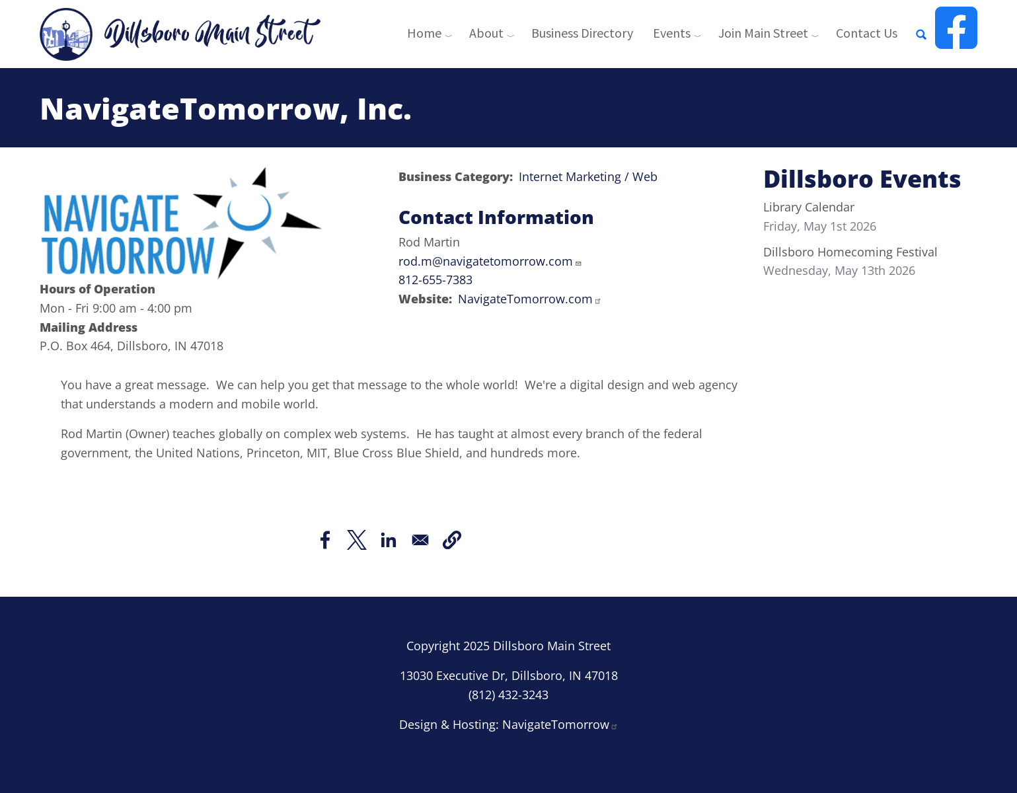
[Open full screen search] (921, 34)
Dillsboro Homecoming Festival (850, 252)
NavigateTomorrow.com (530, 299)
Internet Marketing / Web (588, 176)
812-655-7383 (435, 279)
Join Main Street (763, 32)
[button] (452, 540)
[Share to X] (357, 540)
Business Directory (582, 32)
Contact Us (866, 32)
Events (672, 32)
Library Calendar (808, 207)
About (486, 32)
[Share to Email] (420, 540)
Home (424, 32)
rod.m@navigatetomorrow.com (490, 261)
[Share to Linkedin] (388, 540)
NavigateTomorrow (560, 724)
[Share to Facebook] (325, 540)
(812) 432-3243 (508, 694)
